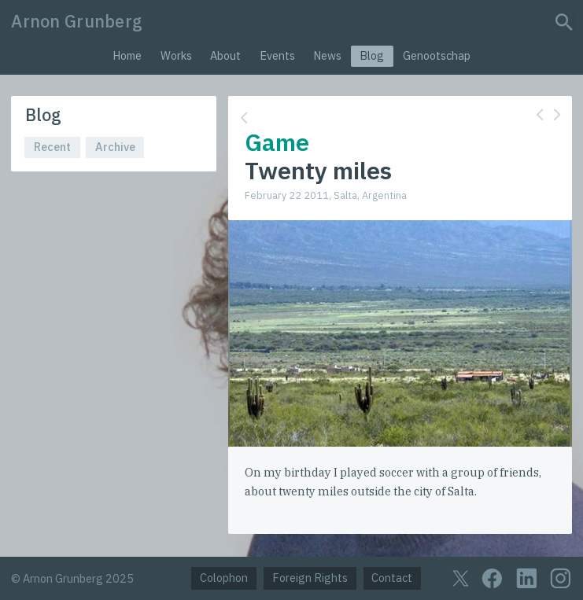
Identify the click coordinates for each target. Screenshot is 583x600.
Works (176, 55)
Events (277, 55)
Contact (391, 577)
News (327, 55)
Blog (372, 55)
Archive (115, 146)
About (225, 55)
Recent (52, 146)
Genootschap (436, 55)
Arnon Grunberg (76, 21)
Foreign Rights (310, 577)
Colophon (224, 577)
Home (127, 55)
